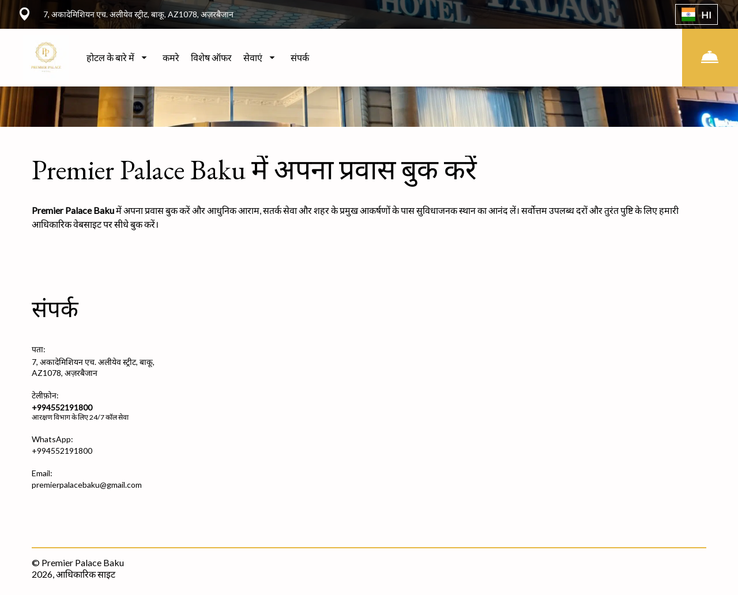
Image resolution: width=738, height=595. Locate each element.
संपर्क (300, 57)
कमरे (171, 57)
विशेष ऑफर (211, 57)
